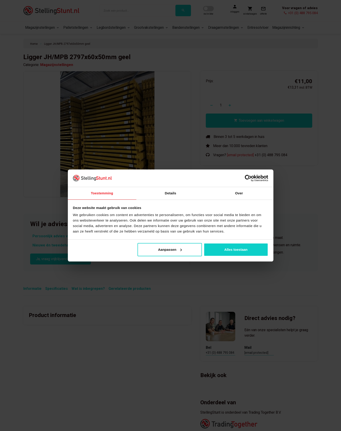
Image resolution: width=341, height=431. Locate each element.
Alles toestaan (236, 250)
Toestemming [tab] (102, 193)
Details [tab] (170, 193)
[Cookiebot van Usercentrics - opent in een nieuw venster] (248, 178)
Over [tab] (239, 193)
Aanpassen (170, 250)
